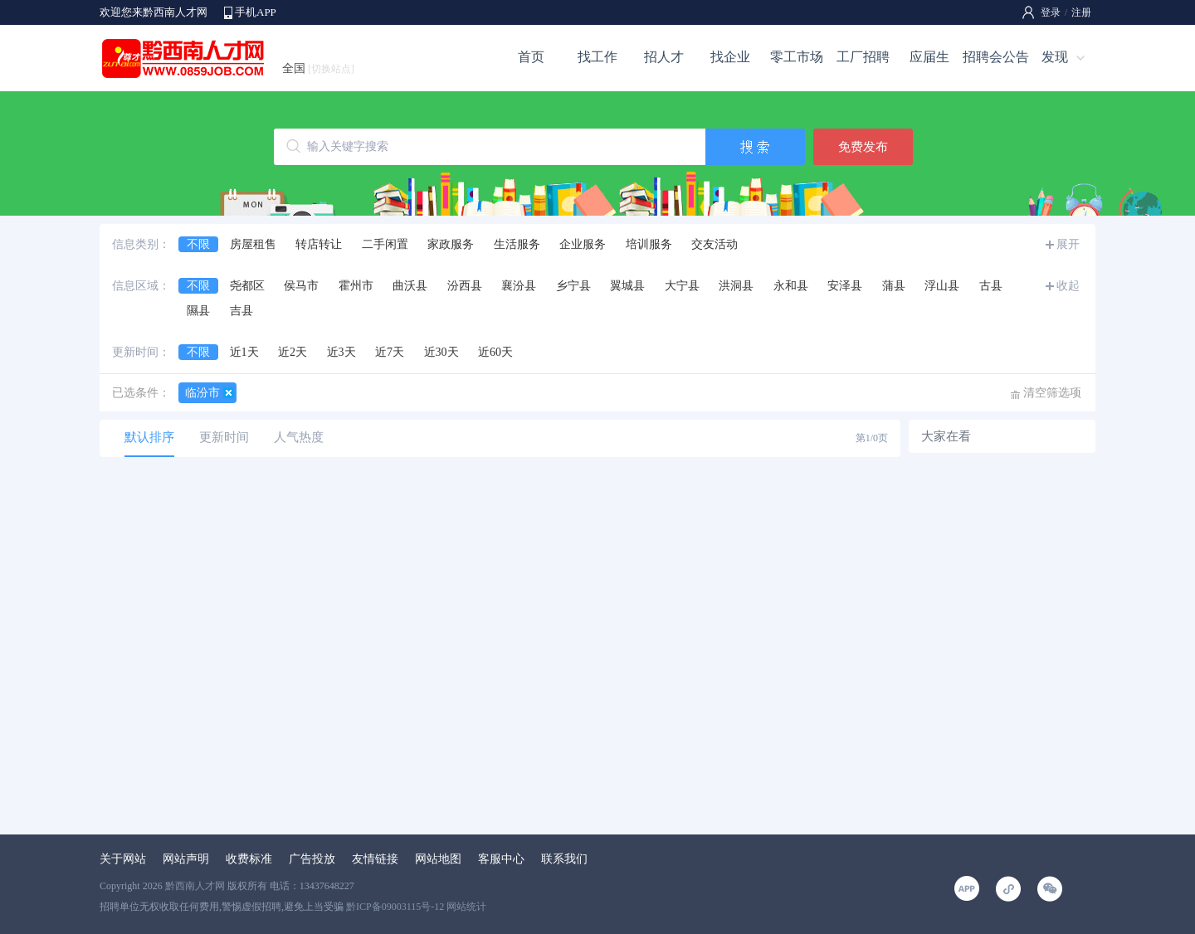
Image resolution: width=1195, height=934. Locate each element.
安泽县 (844, 286)
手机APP (255, 12)
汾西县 (464, 286)
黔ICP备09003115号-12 (395, 906)
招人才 (664, 57)
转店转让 (318, 244)
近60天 (495, 352)
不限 (198, 244)
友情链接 (375, 859)
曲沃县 (410, 286)
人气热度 (299, 437)
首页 (531, 57)
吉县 (241, 310)
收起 (1068, 286)
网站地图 (438, 859)
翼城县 (627, 286)
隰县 (198, 310)
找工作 (597, 57)
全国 (318, 68)
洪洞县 (736, 286)
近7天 (389, 352)
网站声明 (186, 859)
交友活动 (714, 244)
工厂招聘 (863, 57)
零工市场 (796, 57)
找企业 (730, 57)
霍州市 (356, 286)
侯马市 (301, 286)
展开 (1068, 244)
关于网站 (123, 859)
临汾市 (202, 393)
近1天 (244, 352)
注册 (1081, 12)
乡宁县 (573, 286)
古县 (990, 286)
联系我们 (564, 859)
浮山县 (941, 286)
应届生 (929, 57)
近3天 (341, 352)
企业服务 (582, 244)
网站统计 (466, 906)
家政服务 (450, 244)
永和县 (790, 286)
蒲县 (893, 286)
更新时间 (224, 437)
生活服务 (517, 244)
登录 (1051, 12)
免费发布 (863, 146)
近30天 (441, 352)
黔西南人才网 (195, 886)
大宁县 (682, 286)
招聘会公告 (996, 57)
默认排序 (149, 437)
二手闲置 (385, 244)
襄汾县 (518, 286)
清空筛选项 (1052, 393)
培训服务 (649, 244)
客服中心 (501, 859)
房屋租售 (253, 244)
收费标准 (249, 859)
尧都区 (247, 286)
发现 (1054, 57)
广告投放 (312, 859)
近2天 (292, 352)
